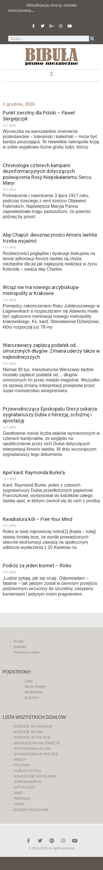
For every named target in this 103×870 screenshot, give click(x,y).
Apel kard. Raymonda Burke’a (34, 472)
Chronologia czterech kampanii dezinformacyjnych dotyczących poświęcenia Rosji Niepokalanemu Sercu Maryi (47, 174)
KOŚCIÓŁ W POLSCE (32, 737)
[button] (51, 73)
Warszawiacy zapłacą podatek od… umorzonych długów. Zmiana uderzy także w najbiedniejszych (51, 351)
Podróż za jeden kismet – (37, 565)
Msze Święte (35, 686)
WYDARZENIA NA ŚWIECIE (37, 743)
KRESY (20, 759)
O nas (19, 641)
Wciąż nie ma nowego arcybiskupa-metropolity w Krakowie (41, 290)
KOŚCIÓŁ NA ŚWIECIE (33, 726)
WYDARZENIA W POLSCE (36, 754)
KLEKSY (32, 698)
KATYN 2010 (24, 787)
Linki (28, 681)
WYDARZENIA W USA (32, 748)
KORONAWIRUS (28, 782)
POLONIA (22, 765)
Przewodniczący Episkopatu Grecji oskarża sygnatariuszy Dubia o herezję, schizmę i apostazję (50, 414)
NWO (18, 793)
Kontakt (20, 647)
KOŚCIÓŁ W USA (28, 732)
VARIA (19, 804)
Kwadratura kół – (37, 519)
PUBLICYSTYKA (27, 771)
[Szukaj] (92, 38)
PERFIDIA (22, 798)
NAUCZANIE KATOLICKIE (35, 776)
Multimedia (33, 692)
